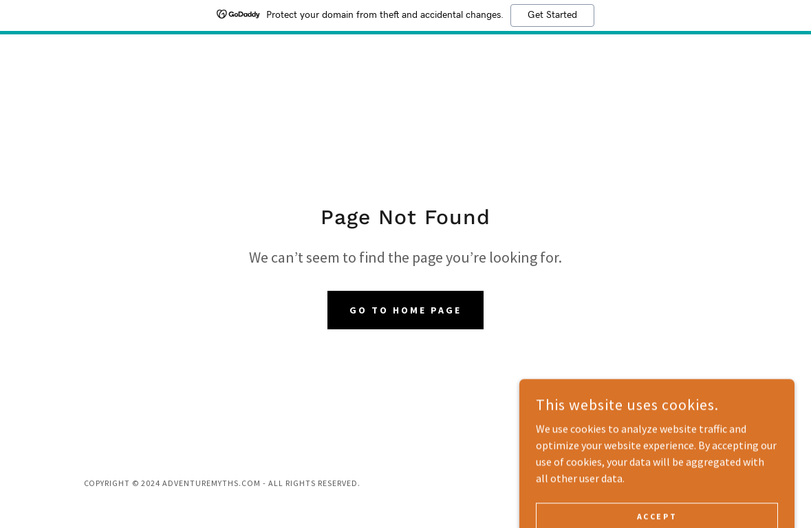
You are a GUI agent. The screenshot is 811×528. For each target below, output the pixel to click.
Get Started (552, 15)
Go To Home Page (405, 310)
